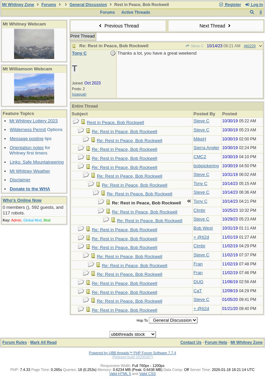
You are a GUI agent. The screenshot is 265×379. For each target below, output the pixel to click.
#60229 (250, 46)
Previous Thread (118, 25)
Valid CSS (147, 374)
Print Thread (82, 36)
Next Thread (215, 25)
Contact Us (190, 342)
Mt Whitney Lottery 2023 (33, 120)
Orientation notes (27, 147)
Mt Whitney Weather (30, 171)
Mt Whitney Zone (18, 4)
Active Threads (135, 12)
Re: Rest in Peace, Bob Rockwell (124, 131)
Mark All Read (43, 342)
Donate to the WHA (30, 188)
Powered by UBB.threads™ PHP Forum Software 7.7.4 (132, 353)
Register (230, 4)
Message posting (26, 138)
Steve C (194, 46)
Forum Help (216, 342)
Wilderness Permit (28, 129)
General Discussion (88, 4)
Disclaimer (20, 179)
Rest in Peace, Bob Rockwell (115, 122)
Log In (254, 4)
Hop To (142, 320)
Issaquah (79, 94)
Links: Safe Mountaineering (37, 162)
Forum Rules (14, 342)
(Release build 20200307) (132, 357)
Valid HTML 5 (120, 374)
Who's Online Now (22, 200)
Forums (48, 4)
